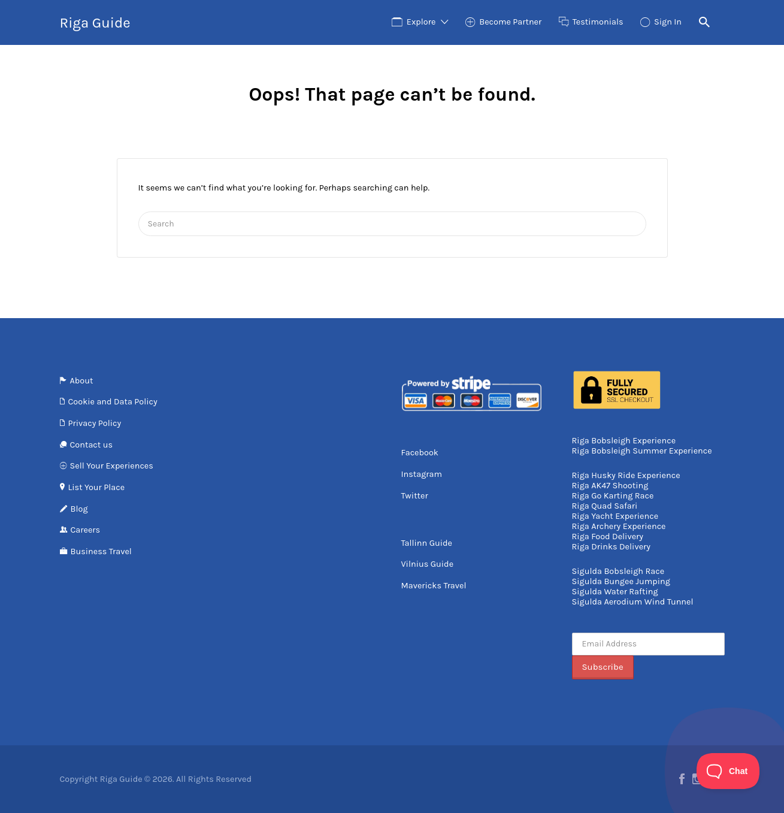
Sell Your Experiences (111, 466)
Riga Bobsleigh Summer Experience (642, 451)
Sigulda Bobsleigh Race (618, 571)
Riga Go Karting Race (613, 496)
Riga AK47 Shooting (610, 485)
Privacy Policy (95, 423)
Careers (86, 530)
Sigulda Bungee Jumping (621, 581)
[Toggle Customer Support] (728, 771)
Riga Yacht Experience (615, 516)
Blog (79, 509)
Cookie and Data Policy (113, 402)
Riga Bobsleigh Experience (624, 441)
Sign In (668, 22)
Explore (421, 22)
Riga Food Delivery (608, 536)
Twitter (414, 496)
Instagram (422, 474)
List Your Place (96, 487)
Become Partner (510, 22)
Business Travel (101, 551)
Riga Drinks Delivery (611, 547)
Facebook (420, 453)
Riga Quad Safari (605, 506)
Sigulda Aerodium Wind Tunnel (633, 602)
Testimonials (598, 22)
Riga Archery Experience (619, 526)
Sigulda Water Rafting (615, 592)
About (81, 381)
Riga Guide (95, 22)
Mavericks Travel (434, 586)
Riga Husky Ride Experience (626, 475)
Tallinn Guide (426, 543)
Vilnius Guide (427, 564)
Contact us (91, 445)
